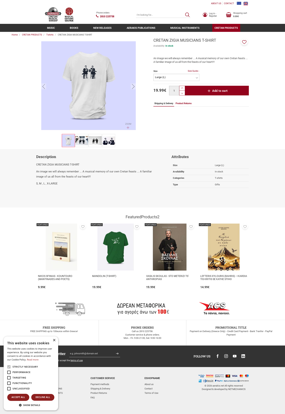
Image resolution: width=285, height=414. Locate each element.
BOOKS (74, 27)
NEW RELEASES (102, 27)
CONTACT (229, 3)
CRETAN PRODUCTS (226, 27)
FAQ (93, 397)
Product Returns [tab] (184, 103)
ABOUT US (216, 3)
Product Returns (99, 393)
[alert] (31, 373)
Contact (148, 388)
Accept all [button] (18, 397)
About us (149, 384)
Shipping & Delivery (100, 388)
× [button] (54, 340)
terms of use (77, 360)
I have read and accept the (63, 360)
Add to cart (220, 90)
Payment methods (100, 384)
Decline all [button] (43, 397)
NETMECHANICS (237, 389)
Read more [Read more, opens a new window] (33, 359)
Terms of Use (151, 393)
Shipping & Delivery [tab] (163, 103)
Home (15, 34)
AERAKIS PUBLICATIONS (141, 27)
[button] (244, 41)
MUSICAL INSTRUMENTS (185, 27)
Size (155, 71)
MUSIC (51, 27)
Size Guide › (193, 71)
